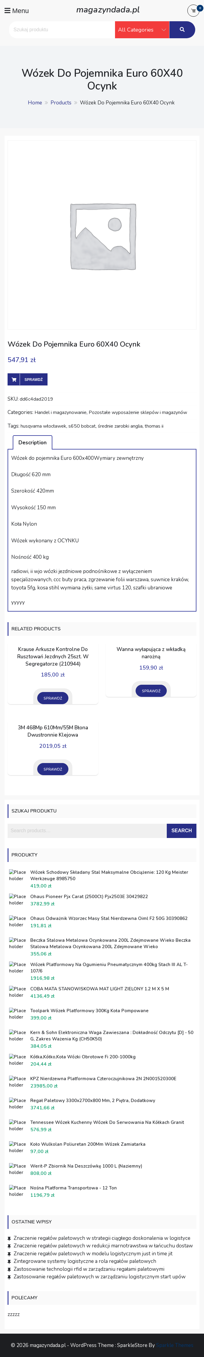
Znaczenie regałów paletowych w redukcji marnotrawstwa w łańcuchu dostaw (103, 1245)
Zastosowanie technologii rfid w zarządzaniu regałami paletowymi (89, 1269)
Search (181, 830)
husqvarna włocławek (43, 426)
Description (32, 442)
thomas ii (154, 426)
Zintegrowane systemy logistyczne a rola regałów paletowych (85, 1261)
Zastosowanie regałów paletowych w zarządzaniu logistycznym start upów (100, 1276)
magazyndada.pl (107, 9)
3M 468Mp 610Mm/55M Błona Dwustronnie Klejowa (53, 731)
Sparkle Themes (174, 1345)
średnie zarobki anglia (120, 426)
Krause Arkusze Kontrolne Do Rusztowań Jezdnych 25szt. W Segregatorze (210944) (53, 656)
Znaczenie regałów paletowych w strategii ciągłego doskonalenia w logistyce (102, 1238)
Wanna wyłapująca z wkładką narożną (151, 653)
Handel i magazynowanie (61, 412)
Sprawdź (34, 380)
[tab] (32, 442)
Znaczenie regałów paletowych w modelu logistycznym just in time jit (93, 1253)
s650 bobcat (82, 426)
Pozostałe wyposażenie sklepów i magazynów (138, 412)
